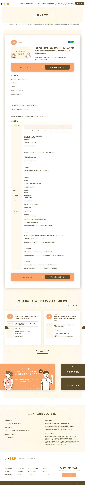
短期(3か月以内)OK (73, 439)
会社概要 (31, 474)
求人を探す (59, 3)
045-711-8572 (69, 468)
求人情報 (11, 24)
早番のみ (68, 441)
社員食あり (47, 444)
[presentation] (6, 327)
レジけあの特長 (22, 3)
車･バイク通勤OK (55, 438)
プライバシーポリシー (10, 483)
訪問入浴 (70, 429)
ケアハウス (59, 429)
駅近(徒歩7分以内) (49, 442)
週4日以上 (47, 438)
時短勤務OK (71, 442)
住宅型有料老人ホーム (50, 428)
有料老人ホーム (48, 423)
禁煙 (66, 442)
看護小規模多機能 (70, 426)
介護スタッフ (7, 430)
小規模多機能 (59, 428)
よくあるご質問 (37, 3)
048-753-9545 (27, 211)
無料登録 (79, 3)
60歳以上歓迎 (69, 438)
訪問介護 (65, 429)
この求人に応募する (57, 67)
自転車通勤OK (73, 436)
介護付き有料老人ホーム (59, 426)
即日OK (55, 436)
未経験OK (62, 442)
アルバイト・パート (16, 437)
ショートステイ (69, 425)
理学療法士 (26, 430)
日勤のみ (56, 442)
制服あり (75, 438)
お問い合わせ (69, 475)
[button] (68, 305)
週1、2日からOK (75, 441)
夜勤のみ (65, 439)
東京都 (6, 423)
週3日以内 (47, 439)
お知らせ (44, 471)
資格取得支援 (59, 444)
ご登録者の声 (44, 3)
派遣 (6, 437)
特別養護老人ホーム (65, 423)
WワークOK (53, 439)
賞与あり (53, 444)
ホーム (6, 24)
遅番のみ (63, 441)
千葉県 (15, 423)
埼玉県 (16, 24)
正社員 (9, 437)
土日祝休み (62, 438)
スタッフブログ (46, 474)
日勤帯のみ (59, 439)
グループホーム (56, 423)
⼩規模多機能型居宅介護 (50, 429)
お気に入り (69, 3)
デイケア (68, 428)
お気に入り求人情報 (33, 468)
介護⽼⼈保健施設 (49, 426)
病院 (64, 428)
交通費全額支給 (48, 436)
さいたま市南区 (23, 24)
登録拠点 (44, 468)
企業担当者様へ (50, 3)
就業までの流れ (29, 3)
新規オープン (66, 444)
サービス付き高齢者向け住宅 (51, 425)
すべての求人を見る (43, 351)
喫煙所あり (47, 441)
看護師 (13, 430)
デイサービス (62, 425)
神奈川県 (11, 423)
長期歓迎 (60, 436)
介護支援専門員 (19, 430)
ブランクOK (65, 436)
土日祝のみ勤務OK (55, 441)
